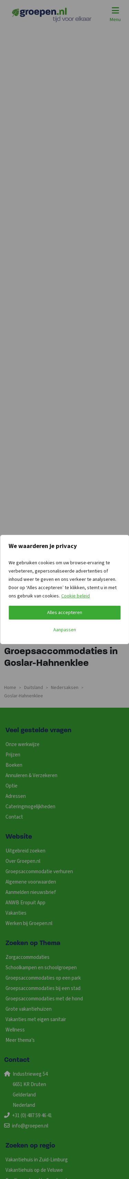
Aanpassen (64, 629)
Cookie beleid (75, 596)
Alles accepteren (64, 612)
